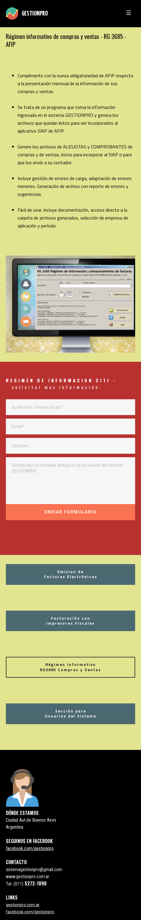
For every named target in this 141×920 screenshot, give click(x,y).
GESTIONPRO (35, 14)
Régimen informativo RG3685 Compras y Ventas (70, 667)
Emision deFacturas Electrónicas (70, 574)
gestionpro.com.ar (23, 904)
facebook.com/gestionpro (30, 848)
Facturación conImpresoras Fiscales (70, 620)
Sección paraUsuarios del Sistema (70, 713)
